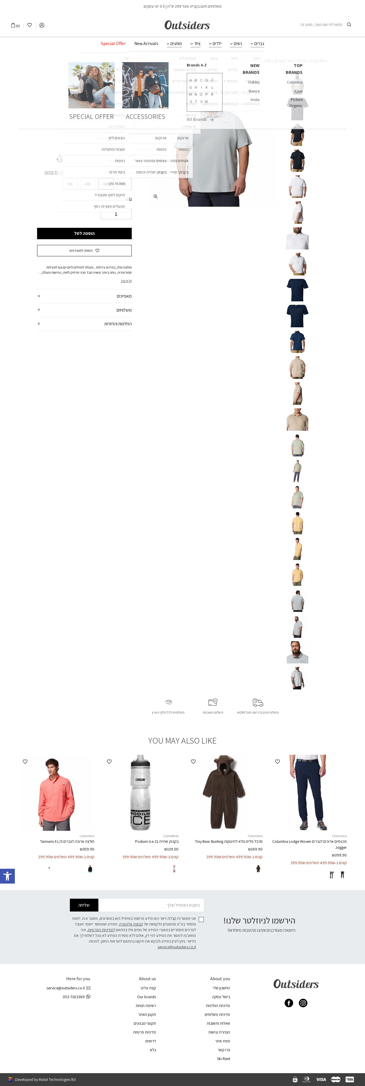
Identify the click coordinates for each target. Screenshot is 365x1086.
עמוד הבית (318, 60)
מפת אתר (222, 1041)
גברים (259, 43)
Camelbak (171, 836)
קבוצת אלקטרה (131, 924)
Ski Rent (223, 1058)
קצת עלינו (148, 987)
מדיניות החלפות (218, 1005)
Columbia (120, 95)
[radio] (127, 159)
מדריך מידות (54, 172)
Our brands (146, 996)
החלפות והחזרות (118, 324)
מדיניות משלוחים (217, 1014)
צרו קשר (224, 1049)
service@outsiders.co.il (177, 946)
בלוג (153, 1049)
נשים (238, 43)
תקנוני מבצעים (145, 1023)
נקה (129, 198)
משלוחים (124, 310)
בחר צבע (124, 147)
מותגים (176, 43)
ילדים (217, 43)
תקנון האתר (147, 1014)
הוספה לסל (84, 233)
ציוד (197, 43)
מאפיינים (124, 296)
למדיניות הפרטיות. (101, 929)
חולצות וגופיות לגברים (254, 60)
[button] (84, 250)
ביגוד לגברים (285, 60)
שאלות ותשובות (218, 1023)
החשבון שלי (221, 987)
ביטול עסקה (221, 996)
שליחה (84, 905)
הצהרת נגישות (219, 1032)
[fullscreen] (156, 196)
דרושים (150, 1041)
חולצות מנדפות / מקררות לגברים (207, 60)
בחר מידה (123, 172)
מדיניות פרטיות (144, 1032)
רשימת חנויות (146, 1005)
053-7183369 (76, 997)
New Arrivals (146, 43)
